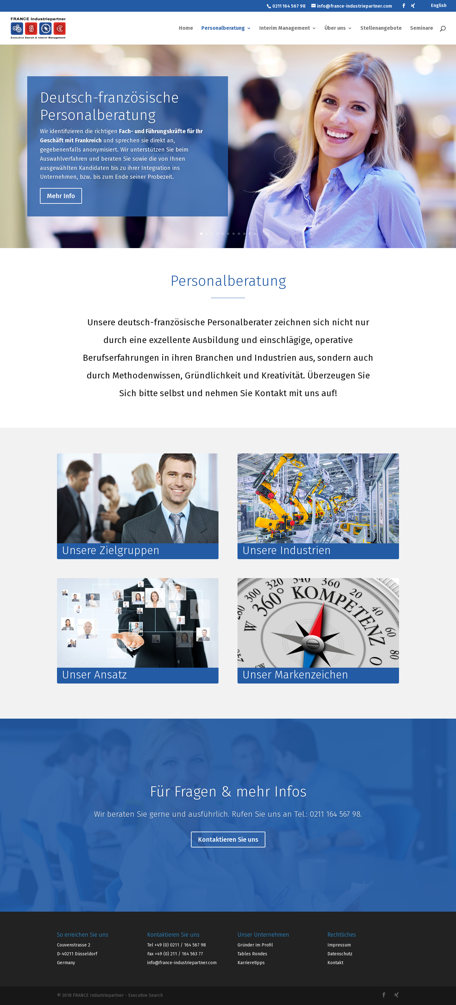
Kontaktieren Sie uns (228, 851)
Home (186, 28)
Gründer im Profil (255, 945)
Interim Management (284, 28)
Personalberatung (223, 28)
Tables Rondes (252, 954)
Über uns (335, 28)
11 (255, 234)
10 (250, 234)
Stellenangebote (381, 28)
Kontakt (335, 962)
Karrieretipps (251, 962)
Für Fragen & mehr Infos (228, 803)
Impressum (339, 945)
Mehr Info (61, 203)
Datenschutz (339, 954)
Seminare (421, 28)
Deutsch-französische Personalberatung (109, 114)
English (438, 5)
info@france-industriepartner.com (182, 962)
